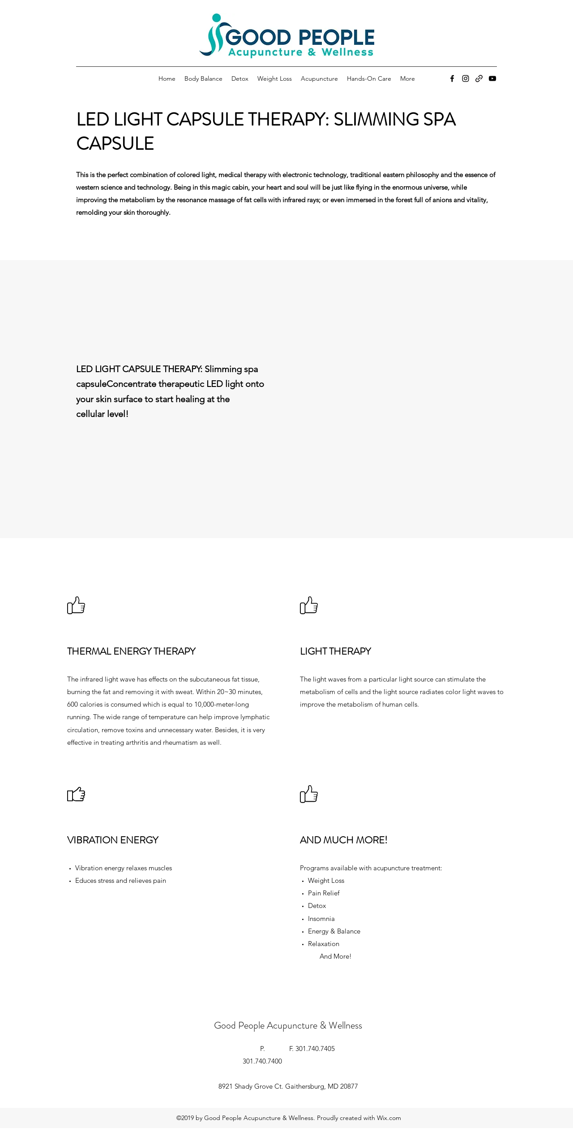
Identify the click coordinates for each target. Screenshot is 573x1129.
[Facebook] (452, 78)
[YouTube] (492, 78)
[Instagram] (465, 78)
